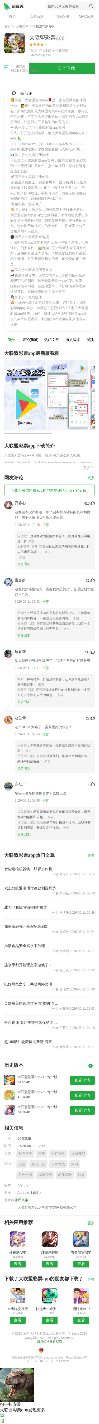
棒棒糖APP (17, 1253)
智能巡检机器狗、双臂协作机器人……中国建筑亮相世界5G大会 (31, 869)
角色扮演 (25, 1175)
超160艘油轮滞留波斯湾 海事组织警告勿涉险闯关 (31, 1042)
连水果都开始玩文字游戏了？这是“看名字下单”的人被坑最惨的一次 (31, 965)
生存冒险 (58, 1153)
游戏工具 (38, 1164)
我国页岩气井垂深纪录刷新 (26, 926)
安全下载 (66, 68)
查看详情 (82, 1080)
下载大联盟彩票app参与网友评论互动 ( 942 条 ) (50, 490)
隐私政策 (21, 1200)
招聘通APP (81, 1309)
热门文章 (51, 340)
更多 (89, 467)
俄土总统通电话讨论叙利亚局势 (30, 888)
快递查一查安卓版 (49, 1309)
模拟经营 (45, 1175)
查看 (18, 1264)
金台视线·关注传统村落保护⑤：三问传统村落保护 (31, 1022)
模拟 (41, 1153)
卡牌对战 (58, 1164)
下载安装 (61, 50)
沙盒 (21, 1164)
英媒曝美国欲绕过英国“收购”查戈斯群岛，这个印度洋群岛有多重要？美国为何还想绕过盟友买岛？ (31, 1003)
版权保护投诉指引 (49, 1342)
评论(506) (30, 340)
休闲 (74, 1164)
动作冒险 (65, 1175)
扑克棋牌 (25, 1153)
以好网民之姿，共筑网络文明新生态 (31, 984)
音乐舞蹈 (78, 1153)
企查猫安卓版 (17, 1309)
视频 (90, 340)
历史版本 (72, 340)
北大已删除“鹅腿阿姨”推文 (25, 907)
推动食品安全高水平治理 (24, 946)
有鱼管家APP (81, 1253)
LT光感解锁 (49, 1253)
